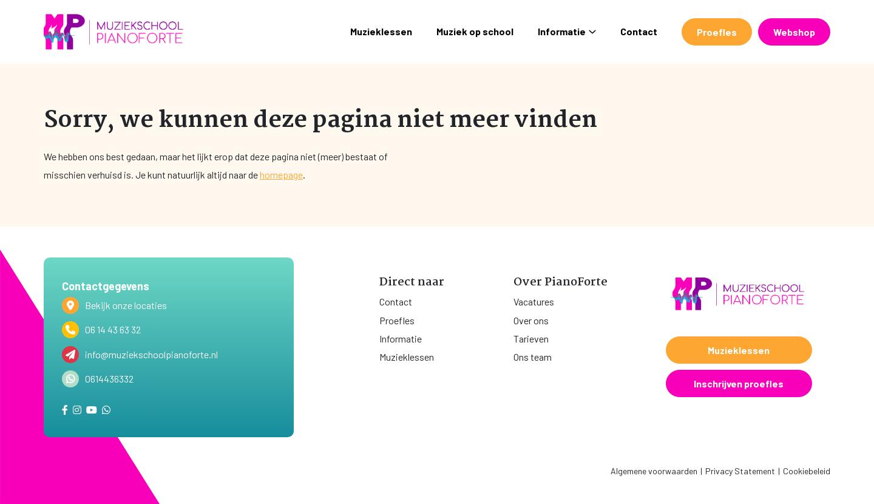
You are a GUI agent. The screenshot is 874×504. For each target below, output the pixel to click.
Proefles (717, 32)
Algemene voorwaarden (654, 471)
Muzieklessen (381, 31)
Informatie (567, 31)
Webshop (794, 32)
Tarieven (531, 338)
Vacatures (533, 301)
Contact (638, 31)
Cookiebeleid (806, 471)
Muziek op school (474, 31)
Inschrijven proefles (739, 383)
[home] (113, 32)
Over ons (531, 320)
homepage (281, 174)
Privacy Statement (740, 471)
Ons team (532, 357)
